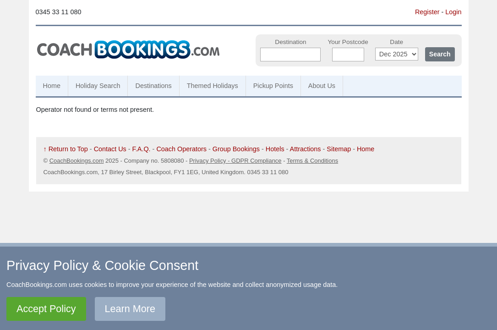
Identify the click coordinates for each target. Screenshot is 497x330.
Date (396, 41)
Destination (290, 41)
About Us (321, 85)
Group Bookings (236, 149)
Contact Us (110, 149)
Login (453, 12)
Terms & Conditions (312, 160)
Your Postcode (348, 41)
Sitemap (339, 149)
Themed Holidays (212, 85)
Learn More (130, 308)
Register (427, 12)
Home (51, 85)
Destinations (153, 85)
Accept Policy (46, 308)
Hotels (275, 149)
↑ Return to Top (66, 149)
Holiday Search (98, 85)
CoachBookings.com (76, 160)
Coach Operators (181, 149)
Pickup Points (273, 85)
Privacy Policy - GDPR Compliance (235, 160)
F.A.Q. (141, 149)
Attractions (305, 149)
